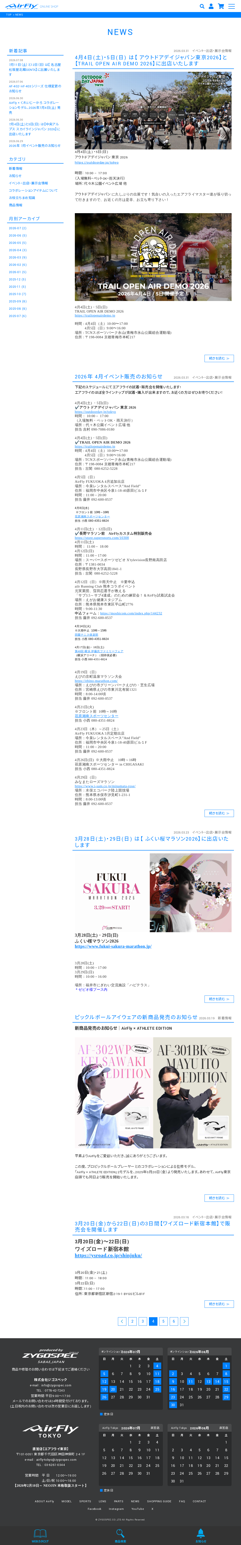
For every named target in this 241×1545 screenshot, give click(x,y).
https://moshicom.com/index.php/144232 (131, 613)
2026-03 (18, 257)
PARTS (119, 1501)
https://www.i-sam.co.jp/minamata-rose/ (105, 786)
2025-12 (17, 279)
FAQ (182, 1501)
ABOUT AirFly (44, 1501)
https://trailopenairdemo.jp (95, 315)
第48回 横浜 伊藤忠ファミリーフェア (99, 651)
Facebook (94, 1509)
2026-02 (18, 265)
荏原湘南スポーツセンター (92, 516)
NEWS (19, 15)
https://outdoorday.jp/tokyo (97, 162)
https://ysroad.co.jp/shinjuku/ (108, 1255)
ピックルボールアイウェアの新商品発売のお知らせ (136, 1017)
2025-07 (17, 316)
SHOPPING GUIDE (159, 1501)
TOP (8, 15)
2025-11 (17, 287)
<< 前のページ (122, 1322)
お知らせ (15, 176)
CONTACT (199, 1501)
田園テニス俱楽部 (86, 634)
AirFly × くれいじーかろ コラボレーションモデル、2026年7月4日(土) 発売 (34, 108)
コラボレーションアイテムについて (33, 191)
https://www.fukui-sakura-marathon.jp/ (113, 946)
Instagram (116, 1509)
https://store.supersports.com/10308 (102, 538)
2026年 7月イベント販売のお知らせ (35, 146)
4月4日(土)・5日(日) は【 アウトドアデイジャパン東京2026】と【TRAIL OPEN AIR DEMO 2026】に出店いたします (151, 60)
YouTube (138, 1509)
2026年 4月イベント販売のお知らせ (119, 376)
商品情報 (16, 205)
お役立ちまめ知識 (22, 198)
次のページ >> (184, 1322)
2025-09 (18, 301)
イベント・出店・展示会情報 (212, 51)
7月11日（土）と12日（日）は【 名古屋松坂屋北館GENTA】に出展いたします (35, 70)
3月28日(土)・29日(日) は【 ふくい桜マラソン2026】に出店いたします (152, 842)
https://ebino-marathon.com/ (96, 681)
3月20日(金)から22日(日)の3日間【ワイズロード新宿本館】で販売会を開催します (153, 1226)
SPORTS (85, 1501)
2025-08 (18, 309)
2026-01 (17, 272)
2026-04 (18, 250)
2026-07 (17, 228)
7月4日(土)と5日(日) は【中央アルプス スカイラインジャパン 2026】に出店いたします (34, 129)
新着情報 (225, 1018)
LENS (102, 1501)
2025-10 (17, 294)
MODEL (67, 1501)
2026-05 (17, 243)
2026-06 (18, 235)
